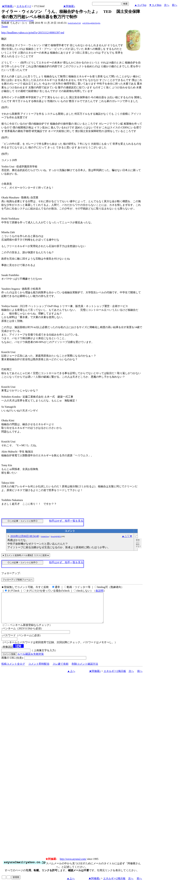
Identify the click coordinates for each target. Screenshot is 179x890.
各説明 (99, 590)
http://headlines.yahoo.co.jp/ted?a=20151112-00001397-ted (32, 32)
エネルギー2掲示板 (115, 677)
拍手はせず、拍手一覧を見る (66, 520)
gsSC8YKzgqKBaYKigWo (91, 23)
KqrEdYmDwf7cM (74, 23)
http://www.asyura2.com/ (73, 864)
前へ (174, 5)
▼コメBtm (155, 5)
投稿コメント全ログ (13, 669)
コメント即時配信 (38, 669)
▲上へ (71, 677)
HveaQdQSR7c (56, 536)
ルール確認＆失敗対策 (30, 659)
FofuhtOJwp (45, 536)
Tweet (4, 26)
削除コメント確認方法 (85, 669)
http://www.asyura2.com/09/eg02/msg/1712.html (17, 20)
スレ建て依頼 (60, 669)
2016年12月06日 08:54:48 (24, 536)
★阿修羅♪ (8, 6)
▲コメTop (140, 5)
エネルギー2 (23, 6)
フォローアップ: (10, 573)
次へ (166, 5)
